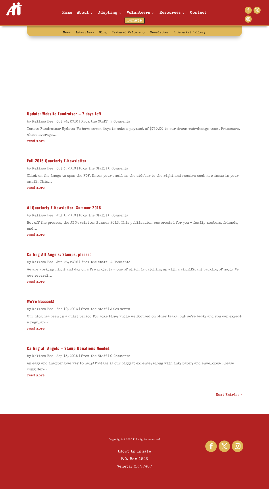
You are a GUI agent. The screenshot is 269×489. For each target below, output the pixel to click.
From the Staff (94, 122)
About (83, 13)
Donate (134, 21)
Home (67, 13)
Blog (103, 32)
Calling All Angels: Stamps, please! (59, 254)
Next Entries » (229, 395)
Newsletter (159, 32)
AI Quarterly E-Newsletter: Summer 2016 (64, 207)
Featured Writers (126, 32)
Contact (198, 13)
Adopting (107, 13)
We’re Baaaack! (40, 301)
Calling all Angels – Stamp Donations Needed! (69, 348)
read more (36, 141)
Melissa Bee (42, 122)
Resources (170, 13)
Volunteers (138, 13)
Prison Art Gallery (190, 32)
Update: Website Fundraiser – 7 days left (64, 113)
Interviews (85, 32)
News (67, 32)
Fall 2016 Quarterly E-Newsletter (56, 160)
